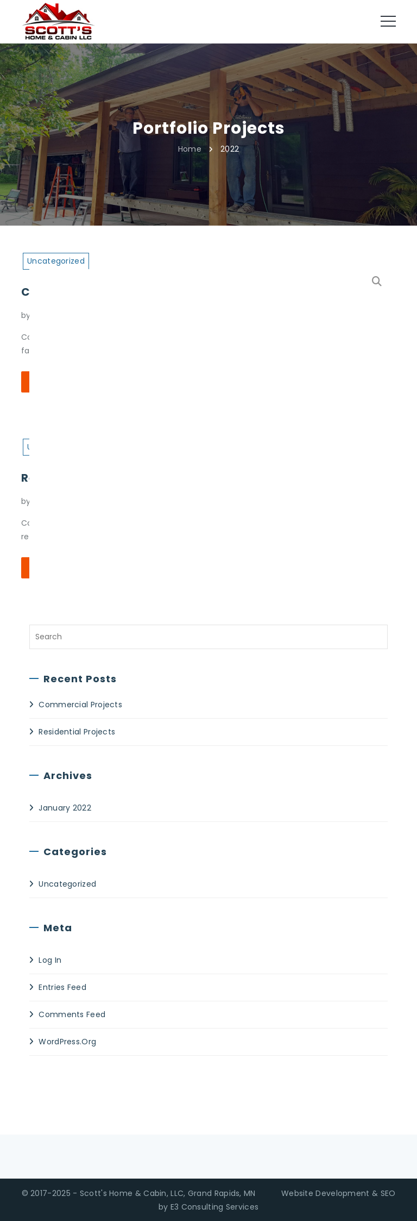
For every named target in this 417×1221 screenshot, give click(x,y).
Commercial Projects (80, 704)
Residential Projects (77, 731)
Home (189, 148)
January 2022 (65, 807)
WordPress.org (67, 1041)
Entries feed (62, 987)
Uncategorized (67, 884)
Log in (50, 960)
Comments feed (72, 1014)
